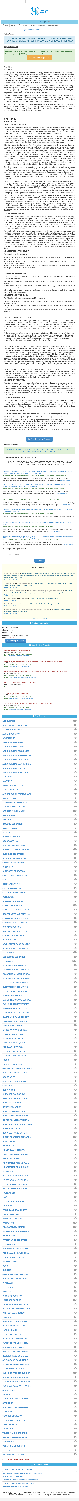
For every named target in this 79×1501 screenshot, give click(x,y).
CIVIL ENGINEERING (11, 888)
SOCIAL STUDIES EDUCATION (16, 1382)
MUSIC (5, 1266)
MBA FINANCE (8, 1244)
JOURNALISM (8, 1193)
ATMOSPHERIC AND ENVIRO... (16, 803)
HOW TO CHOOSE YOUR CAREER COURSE (18, 1470)
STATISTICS (7, 1403)
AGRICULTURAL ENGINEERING (16, 755)
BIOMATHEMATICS (10, 828)
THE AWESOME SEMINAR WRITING (15, 1486)
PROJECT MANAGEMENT (13, 1313)
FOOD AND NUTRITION (12, 1047)
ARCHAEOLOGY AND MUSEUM (16, 794)
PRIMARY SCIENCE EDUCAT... (15, 1304)
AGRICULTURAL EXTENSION (15, 760)
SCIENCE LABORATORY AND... (16, 1364)
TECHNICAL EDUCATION (13, 1420)
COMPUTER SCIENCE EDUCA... (16, 910)
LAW (4, 1197)
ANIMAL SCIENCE (10, 790)
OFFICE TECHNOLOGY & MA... (16, 1274)
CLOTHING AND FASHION (14, 893)
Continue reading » (66, 480)
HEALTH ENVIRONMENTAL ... (15, 1111)
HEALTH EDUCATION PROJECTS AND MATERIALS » (22, 677)
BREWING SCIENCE (11, 837)
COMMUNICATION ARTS (13, 901)
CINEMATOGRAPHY (11, 884)
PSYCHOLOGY (9, 1317)
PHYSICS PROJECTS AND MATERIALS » (19, 656)
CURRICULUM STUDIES (13, 935)
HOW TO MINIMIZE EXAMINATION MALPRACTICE (20, 1480)
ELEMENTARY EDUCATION (14, 991)
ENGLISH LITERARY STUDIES (15, 1004)
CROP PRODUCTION (11, 927)
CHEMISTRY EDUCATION (13, 871)
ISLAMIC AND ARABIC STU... (15, 1189)
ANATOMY (7, 781)
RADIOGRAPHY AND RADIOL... (16, 1352)
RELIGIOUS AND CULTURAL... (15, 1356)
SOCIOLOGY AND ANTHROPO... (16, 1386)
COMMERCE (8, 897)
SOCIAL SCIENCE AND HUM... (15, 1377)
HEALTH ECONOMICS (12, 1103)
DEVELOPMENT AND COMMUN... (17, 944)
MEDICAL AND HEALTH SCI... (15, 1253)
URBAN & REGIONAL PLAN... (15, 1437)
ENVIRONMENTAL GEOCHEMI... (16, 1013)
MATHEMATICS (9, 1236)
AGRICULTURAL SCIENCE (14, 768)
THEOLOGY (7, 1429)
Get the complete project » (39, 57)
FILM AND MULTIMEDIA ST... (15, 1034)
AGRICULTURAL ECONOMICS (15, 751)
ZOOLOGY (7, 1450)
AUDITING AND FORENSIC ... (15, 807)
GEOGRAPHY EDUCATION (14, 1081)
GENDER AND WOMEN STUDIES (17, 1068)
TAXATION (7, 1412)
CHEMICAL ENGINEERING (14, 863)
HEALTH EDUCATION (11, 1107)
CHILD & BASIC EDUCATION (15, 875)
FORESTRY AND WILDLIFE (14, 1056)
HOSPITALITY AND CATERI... (15, 1133)
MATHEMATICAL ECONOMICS (15, 1231)
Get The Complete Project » (39, 439)
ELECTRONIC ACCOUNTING (15, 987)
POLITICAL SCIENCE (11, 1300)
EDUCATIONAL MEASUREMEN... (17, 978)
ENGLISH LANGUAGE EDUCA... (16, 1000)
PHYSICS (6, 1292)
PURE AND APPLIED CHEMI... (15, 1343)
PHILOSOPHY (8, 1287)
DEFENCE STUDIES (11, 940)
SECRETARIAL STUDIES (13, 1369)
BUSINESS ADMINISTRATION (15, 850)
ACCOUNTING (8, 721)
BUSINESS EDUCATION (13, 854)
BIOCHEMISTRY (9, 815)
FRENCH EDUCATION (12, 1064)
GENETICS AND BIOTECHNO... (16, 1073)
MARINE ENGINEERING (13, 1219)
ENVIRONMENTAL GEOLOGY (15, 1017)
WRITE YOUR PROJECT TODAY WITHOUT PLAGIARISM (22, 1473)
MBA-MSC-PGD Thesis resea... (16, 1455)
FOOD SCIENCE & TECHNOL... (16, 1051)
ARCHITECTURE (9, 798)
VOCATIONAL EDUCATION (14, 1446)
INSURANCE (8, 1171)
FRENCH (6, 1060)
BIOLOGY (6, 820)
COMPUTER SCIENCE (12, 906)
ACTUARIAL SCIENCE (12, 730)
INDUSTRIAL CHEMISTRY (13, 1150)
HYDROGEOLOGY (10, 1146)
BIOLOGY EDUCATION (12, 824)
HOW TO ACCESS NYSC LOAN (13, 1476)
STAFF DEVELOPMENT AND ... (16, 1399)
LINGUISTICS (8, 1206)
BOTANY (6, 833)
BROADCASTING (10, 841)
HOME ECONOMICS (11, 1129)
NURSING (6, 1270)
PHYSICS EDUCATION (12, 1296)
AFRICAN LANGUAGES (12, 742)
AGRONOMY (8, 777)
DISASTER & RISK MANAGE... (15, 948)
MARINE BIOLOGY (10, 1214)
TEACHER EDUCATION (12, 1416)
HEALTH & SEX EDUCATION (15, 1098)
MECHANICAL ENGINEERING (15, 1249)
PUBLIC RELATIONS (11, 1334)
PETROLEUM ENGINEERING (15, 1279)
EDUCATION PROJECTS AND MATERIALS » (20, 666)
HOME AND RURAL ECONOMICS (17, 1124)
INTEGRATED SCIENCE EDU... (15, 1176)
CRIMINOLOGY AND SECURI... (16, 923)
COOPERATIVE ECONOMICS (15, 918)
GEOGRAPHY (8, 1077)
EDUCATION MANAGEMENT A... (16, 970)
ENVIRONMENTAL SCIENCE (14, 1021)
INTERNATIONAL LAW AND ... (15, 1184)
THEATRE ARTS (9, 1425)
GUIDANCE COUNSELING (13, 1094)
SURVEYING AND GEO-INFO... (15, 1407)
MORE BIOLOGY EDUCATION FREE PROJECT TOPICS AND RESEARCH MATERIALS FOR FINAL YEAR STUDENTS (40, 450)
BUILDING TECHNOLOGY (13, 845)
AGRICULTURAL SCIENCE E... (15, 773)
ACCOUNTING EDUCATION (14, 725)
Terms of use (66, 1495)
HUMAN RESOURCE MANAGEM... (17, 1137)
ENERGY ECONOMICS (12, 996)
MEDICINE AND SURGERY (14, 1257)
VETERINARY (8, 1442)
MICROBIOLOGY (9, 1262)
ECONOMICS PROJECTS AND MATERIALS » (20, 709)
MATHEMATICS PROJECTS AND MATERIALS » (21, 698)
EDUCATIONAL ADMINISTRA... (16, 974)
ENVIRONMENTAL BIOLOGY (15, 1008)
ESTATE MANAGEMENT (13, 1026)
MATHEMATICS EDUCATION (15, 1240)
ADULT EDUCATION (11, 734)
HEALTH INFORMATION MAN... (16, 1116)
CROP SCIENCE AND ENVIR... (15, 931)
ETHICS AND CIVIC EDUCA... (15, 1030)
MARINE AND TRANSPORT (14, 1210)
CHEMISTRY (7, 867)
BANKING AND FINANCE (13, 811)
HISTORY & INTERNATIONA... (15, 1120)
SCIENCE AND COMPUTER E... (16, 1360)
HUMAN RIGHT (9, 1141)
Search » (39, 561)
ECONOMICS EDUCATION (14, 957)
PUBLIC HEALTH (9, 1330)
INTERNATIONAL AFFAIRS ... (15, 1180)
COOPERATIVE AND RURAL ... (16, 914)
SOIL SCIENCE (9, 1390)
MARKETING (8, 1223)
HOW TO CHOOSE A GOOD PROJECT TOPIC (18, 1483)
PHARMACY (7, 1283)
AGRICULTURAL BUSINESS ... (15, 747)
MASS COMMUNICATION (13, 1227)
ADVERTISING (8, 738)
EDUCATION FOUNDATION (14, 965)
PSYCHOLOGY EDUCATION (14, 1322)
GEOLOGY (7, 1086)
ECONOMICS (8, 953)
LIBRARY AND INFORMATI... (15, 1201)
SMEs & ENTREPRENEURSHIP (16, 1373)
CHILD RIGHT (8, 880)
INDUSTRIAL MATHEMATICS (15, 1154)
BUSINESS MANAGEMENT (14, 858)
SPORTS (6, 1395)
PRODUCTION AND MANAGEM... (17, 1309)
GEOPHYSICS (8, 1090)
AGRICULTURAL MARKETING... (16, 764)
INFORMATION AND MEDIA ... (15, 1163)
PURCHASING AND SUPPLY (14, 1339)
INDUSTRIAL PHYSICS (12, 1159)
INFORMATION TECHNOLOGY (15, 1167)
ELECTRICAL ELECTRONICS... (16, 983)
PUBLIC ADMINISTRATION (14, 1326)
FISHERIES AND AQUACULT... (15, 1043)
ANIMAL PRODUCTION (12, 785)
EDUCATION (7, 961)
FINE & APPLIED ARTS (12, 1038)
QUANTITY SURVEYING (13, 1347)
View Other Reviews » (39, 618)
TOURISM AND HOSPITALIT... (15, 1433)
